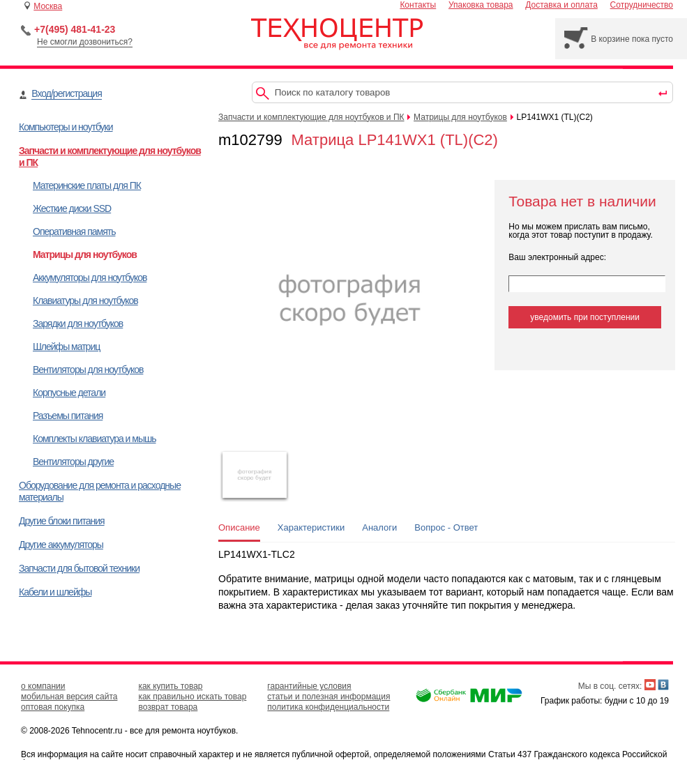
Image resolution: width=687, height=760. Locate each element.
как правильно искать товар (192, 696)
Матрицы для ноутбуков (85, 254)
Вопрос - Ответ (446, 527)
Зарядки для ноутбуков (78, 323)
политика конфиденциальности (328, 707)
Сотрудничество (641, 5)
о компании (43, 686)
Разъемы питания (68, 415)
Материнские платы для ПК (87, 185)
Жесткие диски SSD (72, 208)
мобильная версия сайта (69, 696)
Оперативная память (74, 231)
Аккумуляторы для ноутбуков (89, 277)
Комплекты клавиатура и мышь (94, 438)
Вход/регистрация (66, 93)
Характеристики (311, 527)
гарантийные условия (309, 686)
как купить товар (170, 686)
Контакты (418, 5)
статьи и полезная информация (328, 696)
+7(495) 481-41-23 (74, 29)
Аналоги (379, 527)
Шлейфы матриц (66, 346)
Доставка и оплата (561, 5)
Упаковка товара (480, 5)
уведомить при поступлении (585, 317)
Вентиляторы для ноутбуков (88, 369)
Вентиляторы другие (73, 461)
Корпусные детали (69, 392)
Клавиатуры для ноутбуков (85, 300)
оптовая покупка (52, 707)
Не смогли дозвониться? (85, 42)
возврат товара (167, 707)
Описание (239, 527)
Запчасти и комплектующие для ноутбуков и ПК (311, 117)
